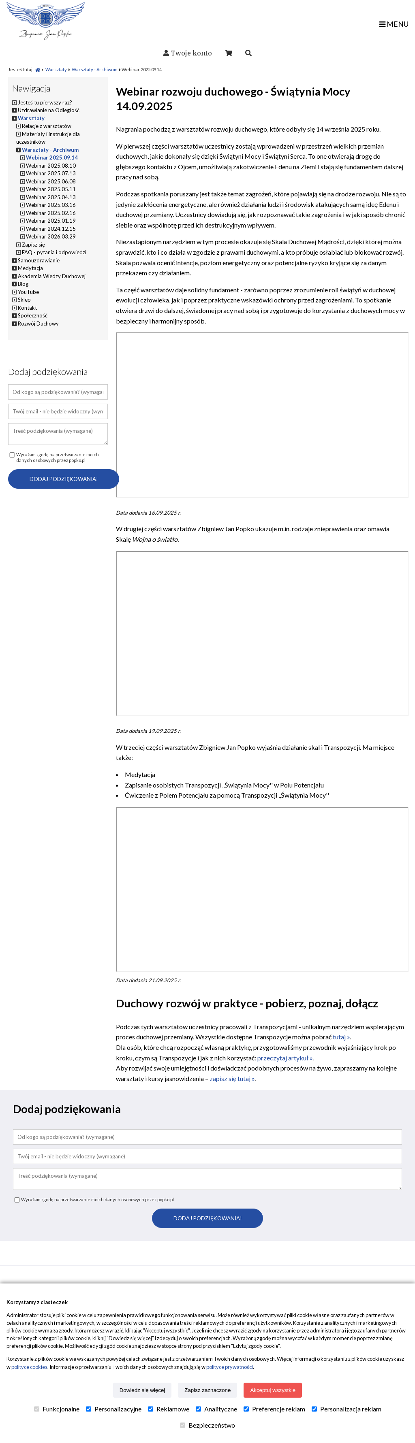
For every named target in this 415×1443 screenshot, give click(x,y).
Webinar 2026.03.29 (51, 236)
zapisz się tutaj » (232, 1078)
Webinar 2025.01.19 (51, 220)
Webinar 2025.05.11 (51, 189)
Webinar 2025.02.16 (51, 213)
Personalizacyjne (113, 1409)
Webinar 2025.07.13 (51, 173)
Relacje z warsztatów (46, 126)
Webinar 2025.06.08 (51, 181)
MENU (394, 24)
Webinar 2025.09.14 (52, 157)
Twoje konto (191, 53)
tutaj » (341, 1037)
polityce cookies (29, 1367)
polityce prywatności (229, 1367)
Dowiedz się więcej (142, 1390)
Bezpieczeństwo (207, 1425)
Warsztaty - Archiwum (95, 69)
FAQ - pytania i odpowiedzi (54, 252)
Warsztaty (56, 69)
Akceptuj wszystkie (272, 1390)
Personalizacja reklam (346, 1409)
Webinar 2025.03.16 (51, 205)
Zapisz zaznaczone (207, 1390)
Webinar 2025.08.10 (51, 165)
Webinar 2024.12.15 (51, 229)
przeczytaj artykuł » (284, 1058)
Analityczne (216, 1409)
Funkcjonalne (56, 1409)
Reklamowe (168, 1409)
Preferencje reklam (274, 1409)
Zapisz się (33, 244)
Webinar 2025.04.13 (51, 197)
